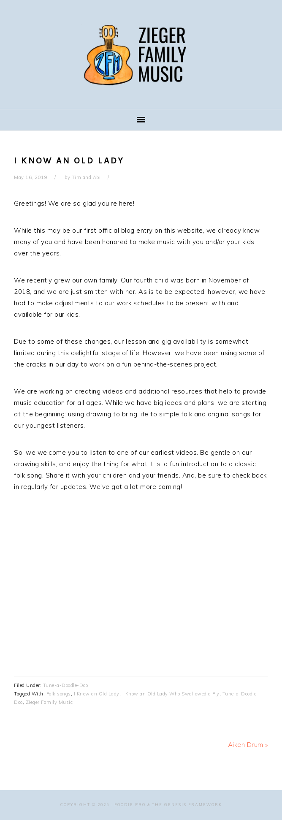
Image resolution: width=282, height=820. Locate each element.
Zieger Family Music (141, 54)
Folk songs (58, 694)
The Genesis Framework (187, 804)
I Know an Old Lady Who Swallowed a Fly (171, 694)
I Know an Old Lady (96, 694)
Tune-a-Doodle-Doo (65, 685)
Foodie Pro (130, 804)
